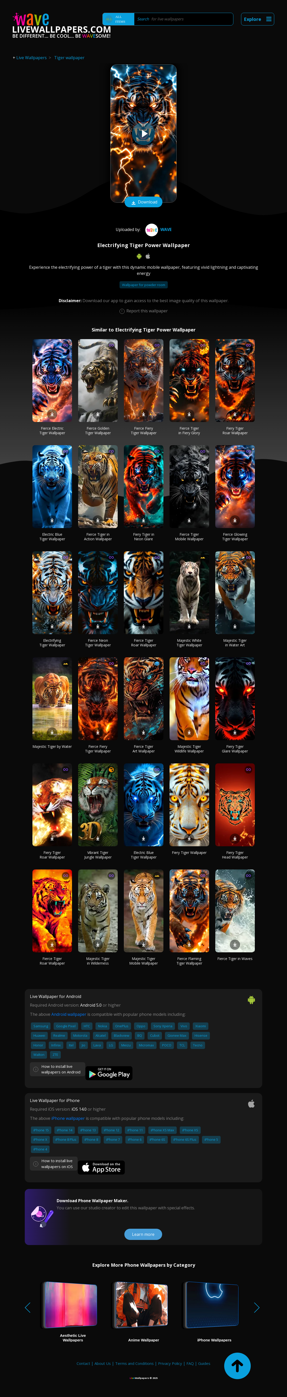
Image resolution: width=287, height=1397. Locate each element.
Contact (83, 1363)
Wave (158, 229)
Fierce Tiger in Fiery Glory (189, 430)
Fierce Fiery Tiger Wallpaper (144, 430)
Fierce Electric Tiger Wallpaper (52, 430)
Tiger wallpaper (69, 57)
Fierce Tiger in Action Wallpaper (98, 536)
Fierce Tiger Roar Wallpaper (143, 642)
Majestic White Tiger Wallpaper (189, 642)
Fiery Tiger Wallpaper (189, 852)
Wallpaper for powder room (143, 285)
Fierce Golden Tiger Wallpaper (98, 430)
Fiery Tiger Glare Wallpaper (235, 748)
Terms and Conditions (134, 1363)
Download (143, 202)
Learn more (143, 1234)
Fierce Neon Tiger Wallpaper (98, 642)
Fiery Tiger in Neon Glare (143, 536)
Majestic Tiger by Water (52, 746)
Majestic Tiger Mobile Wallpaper (143, 961)
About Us (102, 1363)
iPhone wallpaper (68, 1118)
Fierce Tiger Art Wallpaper (144, 748)
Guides (204, 1363)
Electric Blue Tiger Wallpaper (52, 536)
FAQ (190, 1363)
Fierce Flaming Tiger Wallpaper (189, 961)
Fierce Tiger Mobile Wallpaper (189, 536)
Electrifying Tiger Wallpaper (52, 642)
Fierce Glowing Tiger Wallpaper (235, 536)
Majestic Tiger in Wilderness (98, 961)
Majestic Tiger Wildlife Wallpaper (189, 748)
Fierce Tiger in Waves (235, 958)
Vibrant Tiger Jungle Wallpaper (98, 855)
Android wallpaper (68, 1014)
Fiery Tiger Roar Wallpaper (235, 430)
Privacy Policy (170, 1363)
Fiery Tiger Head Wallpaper (235, 855)
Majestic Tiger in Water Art (235, 642)
